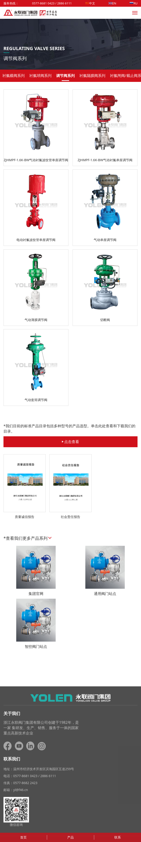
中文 (90, 3)
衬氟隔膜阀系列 (92, 77)
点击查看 (70, 441)
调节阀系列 (65, 77)
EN (112, 3)
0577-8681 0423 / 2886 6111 (52, 3)
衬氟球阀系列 (40, 77)
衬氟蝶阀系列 (13, 77)
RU (134, 3)
